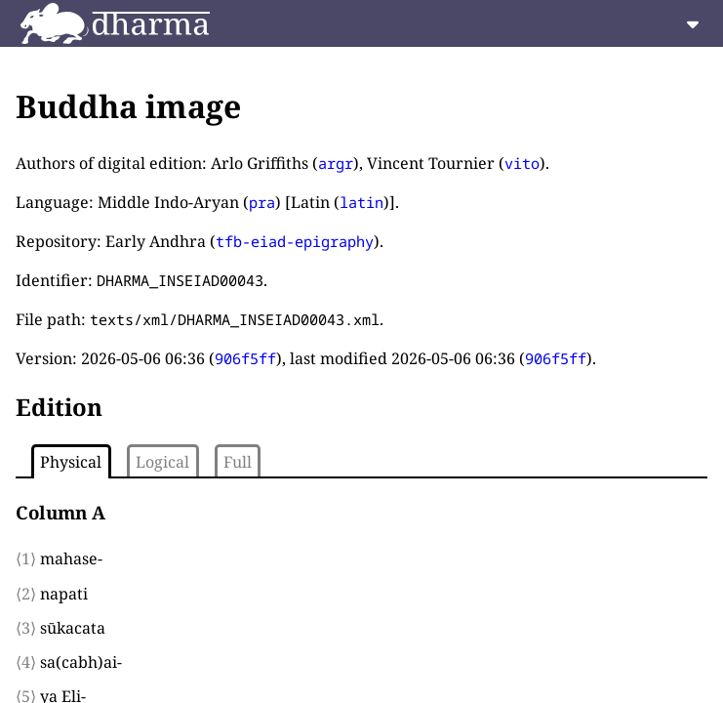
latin (361, 202)
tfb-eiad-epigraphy (295, 241)
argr (335, 163)
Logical (162, 462)
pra (262, 202)
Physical (70, 462)
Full (237, 462)
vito (522, 163)
